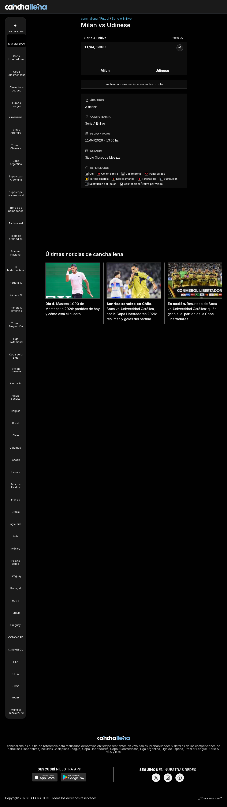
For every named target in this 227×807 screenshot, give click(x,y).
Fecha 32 (177, 37)
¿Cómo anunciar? (210, 798)
